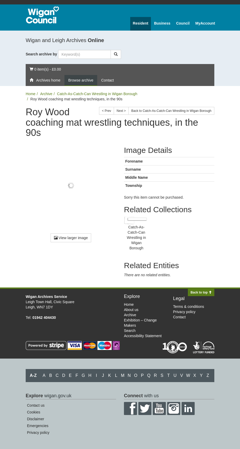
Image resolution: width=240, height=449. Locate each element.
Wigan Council (42, 15)
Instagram (173, 408)
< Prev (106, 111)
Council (182, 23)
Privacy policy (184, 312)
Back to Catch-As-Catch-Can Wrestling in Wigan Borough (171, 111)
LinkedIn (188, 408)
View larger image (71, 238)
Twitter (144, 408)
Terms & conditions (188, 306)
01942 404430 (44, 317)
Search (129, 331)
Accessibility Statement (143, 336)
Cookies (33, 412)
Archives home (45, 80)
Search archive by (41, 54)
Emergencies (37, 426)
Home (30, 94)
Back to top (201, 292)
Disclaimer (35, 419)
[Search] (116, 54)
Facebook (130, 408)
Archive (46, 94)
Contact (107, 80)
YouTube (159, 408)
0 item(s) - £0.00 (45, 68)
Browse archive (81, 80)
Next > (121, 111)
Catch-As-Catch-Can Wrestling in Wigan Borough (97, 94)
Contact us (36, 405)
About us (131, 310)
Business (162, 23)
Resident (140, 23)
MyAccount (205, 23)
